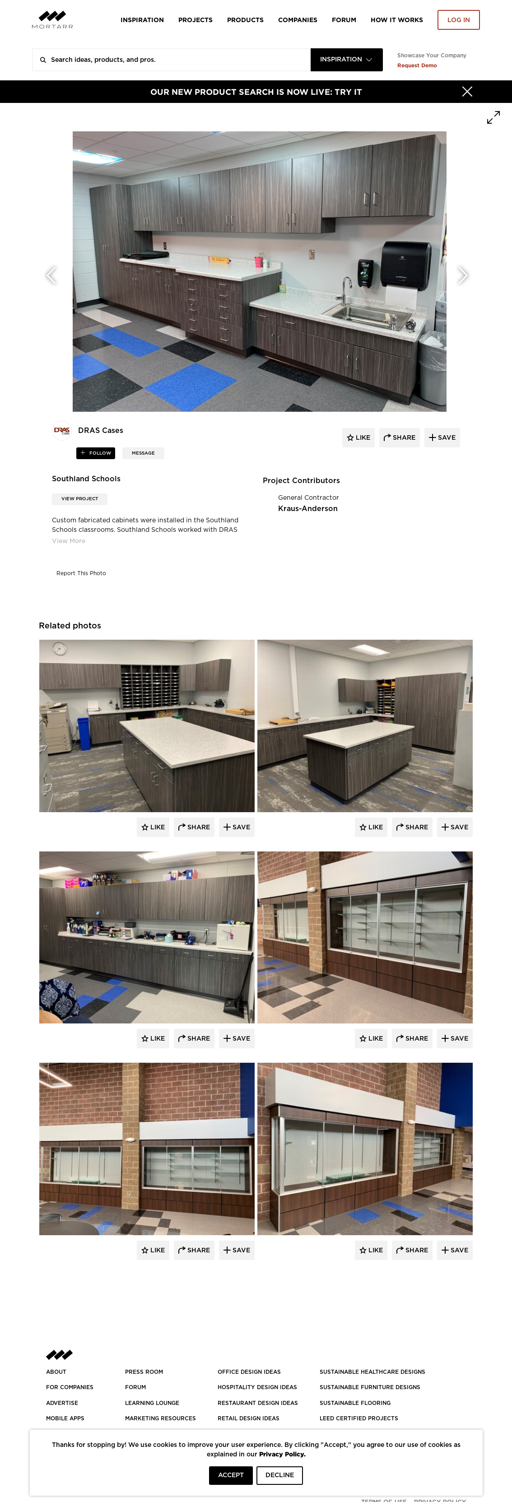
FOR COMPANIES (69, 1387)
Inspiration (142, 19)
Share (198, 827)
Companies (297, 19)
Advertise (62, 1403)
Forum (344, 19)
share (403, 438)
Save (240, 827)
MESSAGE (143, 453)
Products (245, 19)
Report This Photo (81, 573)
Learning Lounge (152, 1403)
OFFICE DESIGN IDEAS (249, 1372)
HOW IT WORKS (397, 19)
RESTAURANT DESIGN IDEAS (258, 1403)
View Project (79, 499)
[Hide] (467, 91)
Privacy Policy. (282, 1454)
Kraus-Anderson (308, 508)
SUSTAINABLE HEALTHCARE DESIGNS (372, 1372)
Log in (458, 20)
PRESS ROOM (144, 1372)
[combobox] (347, 59)
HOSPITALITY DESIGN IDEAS (257, 1387)
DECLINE (279, 1475)
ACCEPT (231, 1475)
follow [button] (99, 453)
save (446, 438)
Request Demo (417, 65)
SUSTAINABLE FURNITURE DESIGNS (370, 1387)
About (56, 1372)
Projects (195, 19)
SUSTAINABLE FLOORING (355, 1403)
